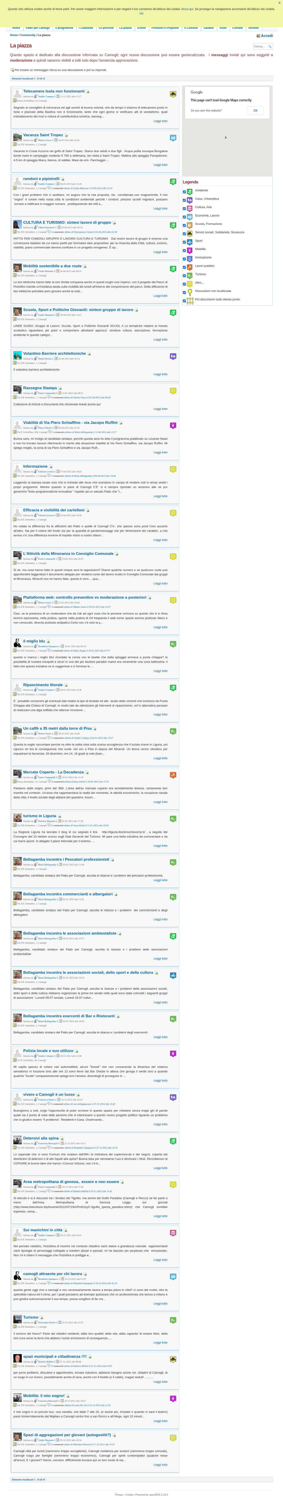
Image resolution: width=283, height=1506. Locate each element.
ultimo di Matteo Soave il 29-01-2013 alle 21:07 (87, 607)
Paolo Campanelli (44, 393)
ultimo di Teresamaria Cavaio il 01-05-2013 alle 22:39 (91, 232)
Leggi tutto (161, 121)
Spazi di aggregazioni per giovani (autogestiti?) (67, 1435)
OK (141, 13)
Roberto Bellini (43, 1361)
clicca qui (187, 9)
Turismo (31, 1317)
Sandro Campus (43, 96)
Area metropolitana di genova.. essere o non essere (71, 1181)
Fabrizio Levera (43, 471)
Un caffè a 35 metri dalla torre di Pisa (57, 728)
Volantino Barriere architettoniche (54, 353)
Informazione (35, 466)
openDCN (154, 1494)
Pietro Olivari (42, 428)
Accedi (264, 36)
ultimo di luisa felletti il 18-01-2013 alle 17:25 (86, 781)
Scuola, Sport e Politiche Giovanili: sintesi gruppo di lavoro (78, 309)
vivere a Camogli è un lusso (49, 1094)
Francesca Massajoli (46, 1143)
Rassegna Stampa (40, 388)
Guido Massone (43, 271)
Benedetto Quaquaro (46, 646)
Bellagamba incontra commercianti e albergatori (68, 894)
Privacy (119, 1494)
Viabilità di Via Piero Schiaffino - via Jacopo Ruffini (70, 422)
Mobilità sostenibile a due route (52, 266)
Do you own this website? (206, 110)
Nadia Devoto (43, 358)
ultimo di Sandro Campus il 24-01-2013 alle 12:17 (89, 738)
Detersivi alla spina (41, 1138)
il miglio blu (34, 641)
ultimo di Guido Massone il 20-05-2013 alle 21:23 (88, 188)
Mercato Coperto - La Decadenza (53, 772)
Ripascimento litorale (43, 685)
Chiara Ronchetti (44, 227)
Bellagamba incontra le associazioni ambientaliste (69, 933)
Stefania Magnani (44, 821)
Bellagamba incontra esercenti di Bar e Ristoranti (69, 1016)
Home (14, 35)
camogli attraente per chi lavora (52, 1273)
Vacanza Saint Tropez (43, 135)
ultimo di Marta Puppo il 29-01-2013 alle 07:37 (87, 650)
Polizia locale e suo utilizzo (48, 1050)
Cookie (129, 1494)
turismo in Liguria (39, 816)
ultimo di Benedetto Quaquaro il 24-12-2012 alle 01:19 (90, 1283)
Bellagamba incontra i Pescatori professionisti (66, 859)
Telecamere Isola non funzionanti (54, 91)
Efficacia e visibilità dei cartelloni (54, 510)
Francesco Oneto (44, 1099)
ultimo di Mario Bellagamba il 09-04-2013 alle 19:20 (90, 476)
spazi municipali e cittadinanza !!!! (55, 1356)
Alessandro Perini (44, 1322)
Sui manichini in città (43, 1230)
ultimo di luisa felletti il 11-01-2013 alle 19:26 (86, 825)
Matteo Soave (42, 140)
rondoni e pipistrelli (41, 178)
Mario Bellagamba (45, 864)
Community (28, 35)
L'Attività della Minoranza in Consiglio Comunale (68, 553)
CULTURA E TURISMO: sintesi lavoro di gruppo (67, 222)
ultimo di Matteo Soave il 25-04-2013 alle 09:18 (87, 397)
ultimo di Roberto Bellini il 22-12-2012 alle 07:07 (88, 1366)
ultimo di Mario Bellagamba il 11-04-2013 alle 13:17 (90, 432)
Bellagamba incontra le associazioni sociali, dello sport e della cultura (88, 972)
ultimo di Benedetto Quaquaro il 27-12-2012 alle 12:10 (91, 1148)
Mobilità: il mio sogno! (44, 1395)
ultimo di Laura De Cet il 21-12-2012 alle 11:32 (88, 1405)
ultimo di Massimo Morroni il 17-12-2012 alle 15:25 (89, 1444)
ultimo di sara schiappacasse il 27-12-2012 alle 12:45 (89, 1104)
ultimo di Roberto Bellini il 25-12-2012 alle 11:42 (88, 1191)
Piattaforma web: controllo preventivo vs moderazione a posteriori (85, 597)
